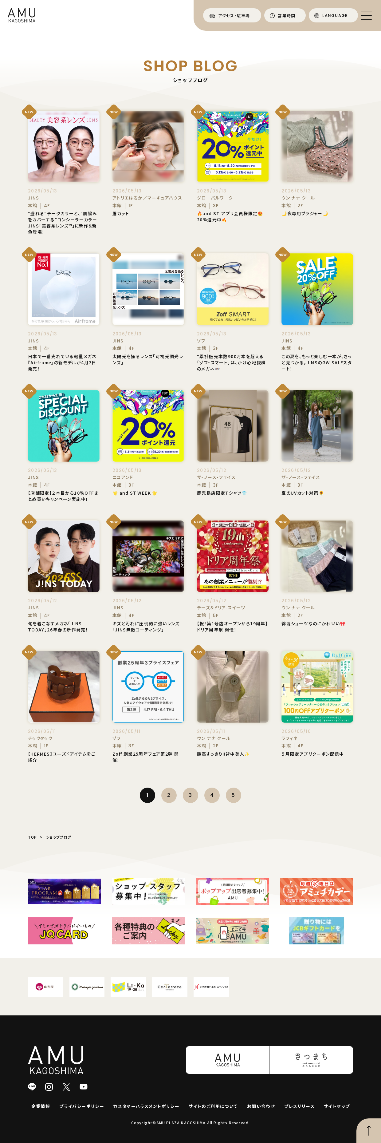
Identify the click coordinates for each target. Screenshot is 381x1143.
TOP (32, 837)
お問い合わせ (261, 1106)
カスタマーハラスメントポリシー (146, 1106)
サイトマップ (337, 1106)
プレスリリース (299, 1106)
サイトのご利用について (213, 1106)
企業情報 (40, 1106)
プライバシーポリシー (81, 1106)
